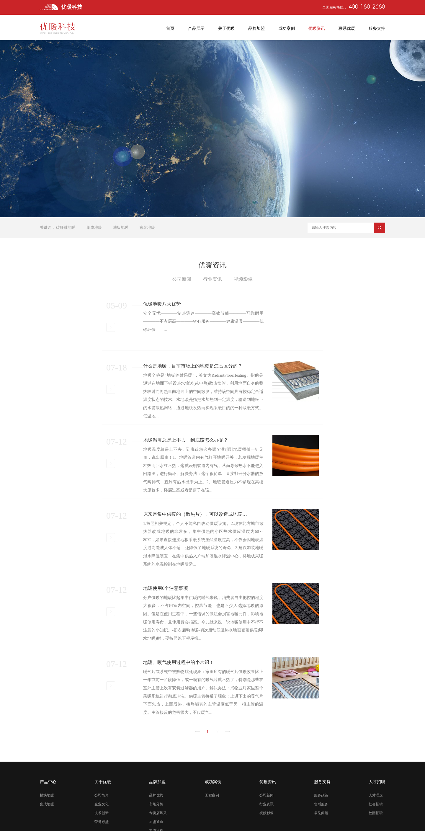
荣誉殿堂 (101, 825)
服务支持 (322, 785)
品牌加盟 (157, 785)
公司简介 (101, 799)
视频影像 (266, 816)
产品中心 (48, 785)
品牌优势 (156, 799)
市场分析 (156, 808)
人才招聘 (377, 785)
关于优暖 (102, 785)
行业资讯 (266, 808)
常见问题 (321, 816)
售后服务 (321, 808)
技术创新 (101, 816)
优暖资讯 (267, 785)
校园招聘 (376, 816)
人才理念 (376, 799)
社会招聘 (376, 808)
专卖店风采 (158, 816)
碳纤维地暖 (65, 227)
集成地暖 (94, 227)
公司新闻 (266, 799)
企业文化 (101, 808)
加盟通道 (156, 825)
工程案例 (212, 799)
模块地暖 (47, 799)
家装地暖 (147, 227)
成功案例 (213, 785)
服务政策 (321, 799)
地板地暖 (120, 227)
